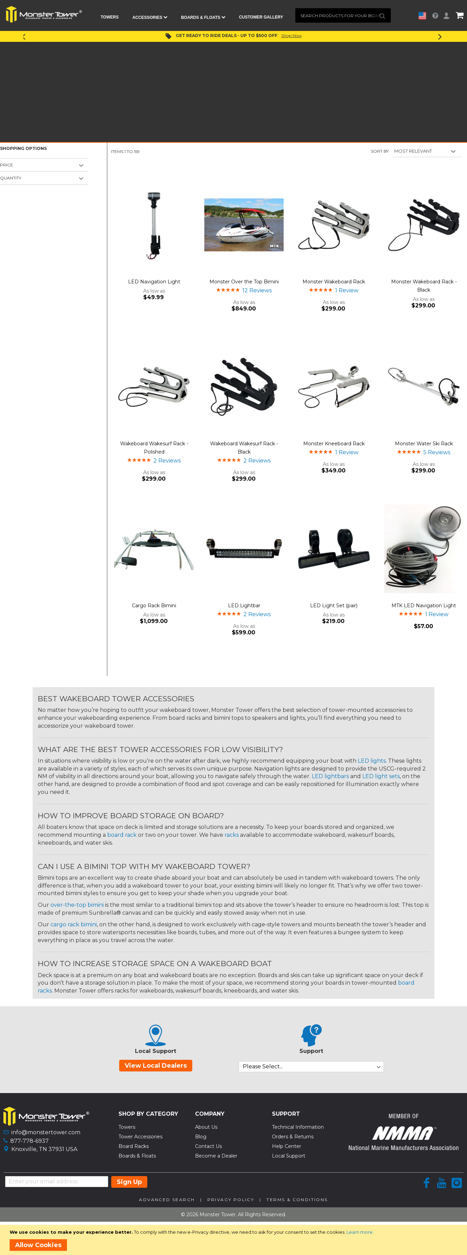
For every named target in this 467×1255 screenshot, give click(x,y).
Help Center (286, 1146)
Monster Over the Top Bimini (244, 282)
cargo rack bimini (73, 924)
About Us (206, 1127)
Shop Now (291, 35)
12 (257, 290)
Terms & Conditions (297, 1199)
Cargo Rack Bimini (154, 605)
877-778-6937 (29, 1141)
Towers (126, 1127)
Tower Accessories (140, 1137)
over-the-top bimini (77, 905)
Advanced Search (167, 1199)
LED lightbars (330, 776)
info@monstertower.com (45, 1132)
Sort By (380, 151)
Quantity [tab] (10, 177)
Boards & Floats (137, 1156)
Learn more (359, 1232)
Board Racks (133, 1146)
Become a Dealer (216, 1156)
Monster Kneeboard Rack (334, 444)
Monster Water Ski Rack (424, 444)
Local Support (288, 1156)
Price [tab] (6, 164)
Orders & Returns (293, 1137)
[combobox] (343, 15)
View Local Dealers (156, 1065)
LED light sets (381, 776)
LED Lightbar (244, 605)
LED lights (372, 761)
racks (232, 835)
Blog (200, 1137)
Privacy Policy (230, 1199)
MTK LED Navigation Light (423, 605)
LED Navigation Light (154, 282)
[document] (235, 1240)
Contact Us (208, 1146)
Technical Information (298, 1127)
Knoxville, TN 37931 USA (44, 1149)
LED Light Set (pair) (333, 605)
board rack (122, 835)
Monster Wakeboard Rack (334, 282)
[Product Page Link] (154, 225)
